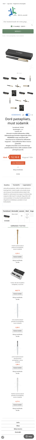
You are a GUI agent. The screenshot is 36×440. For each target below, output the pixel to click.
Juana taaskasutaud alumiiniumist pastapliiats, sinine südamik (17, 359)
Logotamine (27, 185)
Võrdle (18, 174)
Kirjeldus (7, 185)
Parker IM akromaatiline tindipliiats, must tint (17, 283)
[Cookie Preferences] (2, 437)
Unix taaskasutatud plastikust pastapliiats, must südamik (17, 321)
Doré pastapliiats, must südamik (15, 36)
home (3, 36)
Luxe (21, 129)
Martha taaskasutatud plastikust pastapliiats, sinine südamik (17, 395)
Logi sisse (9, 3)
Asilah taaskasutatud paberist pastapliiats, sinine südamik (18, 247)
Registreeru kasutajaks (19, 3)
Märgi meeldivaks (18, 170)
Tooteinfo (16, 185)
